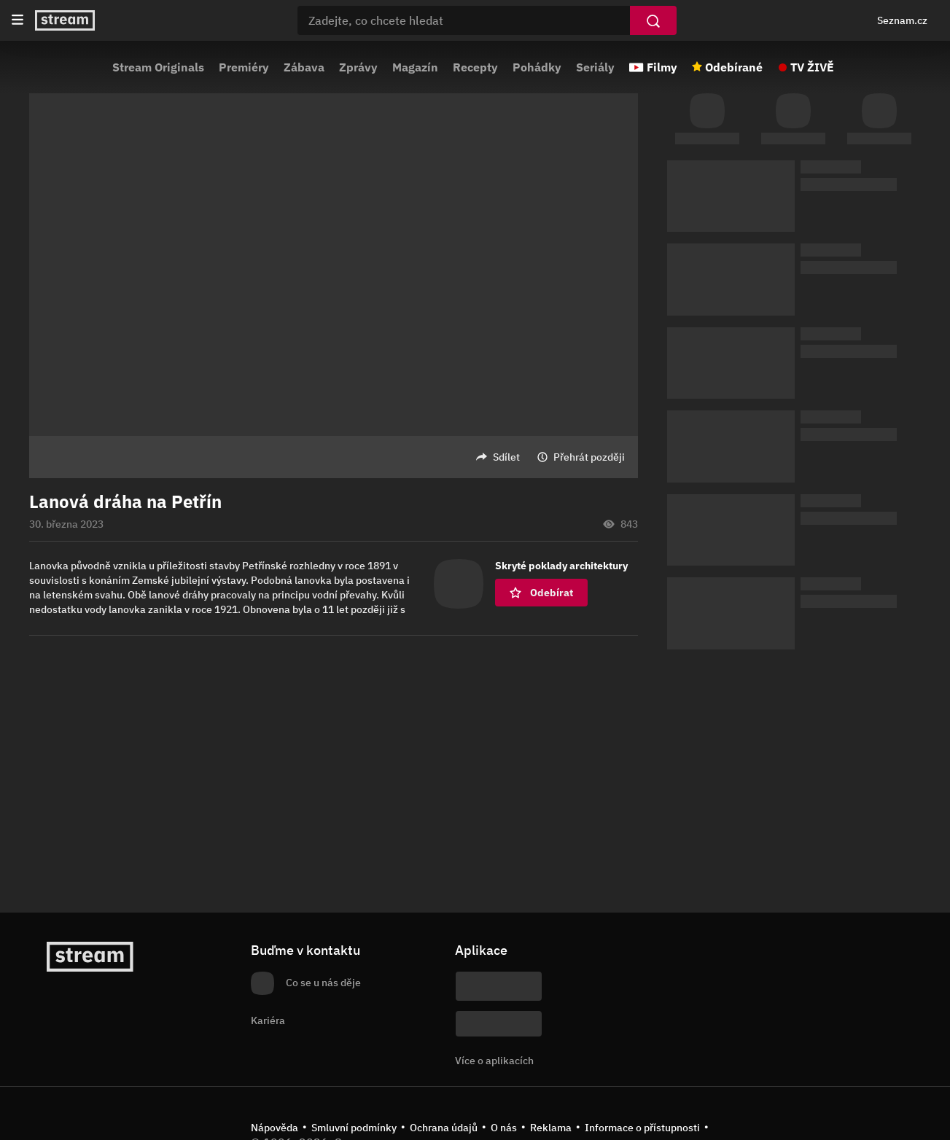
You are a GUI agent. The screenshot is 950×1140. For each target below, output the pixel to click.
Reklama (551, 1127)
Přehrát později (589, 457)
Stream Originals (158, 67)
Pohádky (537, 67)
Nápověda (274, 1127)
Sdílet (506, 457)
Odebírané (734, 67)
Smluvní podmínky (354, 1127)
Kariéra (268, 1020)
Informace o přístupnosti (642, 1127)
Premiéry (244, 67)
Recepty (475, 67)
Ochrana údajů (444, 1127)
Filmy (662, 67)
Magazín (415, 67)
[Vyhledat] (653, 20)
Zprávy (358, 67)
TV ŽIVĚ (812, 67)
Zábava (304, 67)
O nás (504, 1127)
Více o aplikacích (494, 1060)
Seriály (595, 67)
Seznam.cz (902, 20)
